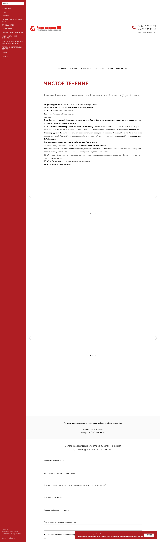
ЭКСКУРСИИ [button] (99, 68)
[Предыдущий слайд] (30, 196)
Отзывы (5, 56)
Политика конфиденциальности (10, 530)
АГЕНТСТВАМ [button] (86, 68)
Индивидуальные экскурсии (9, 37)
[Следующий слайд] (156, 196)
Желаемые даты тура (53, 497)
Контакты (6, 16)
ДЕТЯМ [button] (110, 68)
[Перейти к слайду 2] (92, 213)
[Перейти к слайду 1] (90, 213)
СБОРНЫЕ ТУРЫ (122, 68)
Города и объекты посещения (56, 510)
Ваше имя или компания (54, 460)
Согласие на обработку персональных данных (11, 535)
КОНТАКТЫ (62, 68)
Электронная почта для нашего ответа (60, 473)
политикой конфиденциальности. (89, 536)
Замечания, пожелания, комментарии (60, 522)
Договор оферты (8, 538)
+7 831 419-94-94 (147, 25)
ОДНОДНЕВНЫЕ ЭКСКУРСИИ (12, 32)
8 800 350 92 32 (147, 29)
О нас (4, 12)
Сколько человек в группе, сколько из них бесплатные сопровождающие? (75, 485)
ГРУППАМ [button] (73, 68)
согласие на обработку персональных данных (127, 536)
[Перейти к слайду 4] (95, 213)
